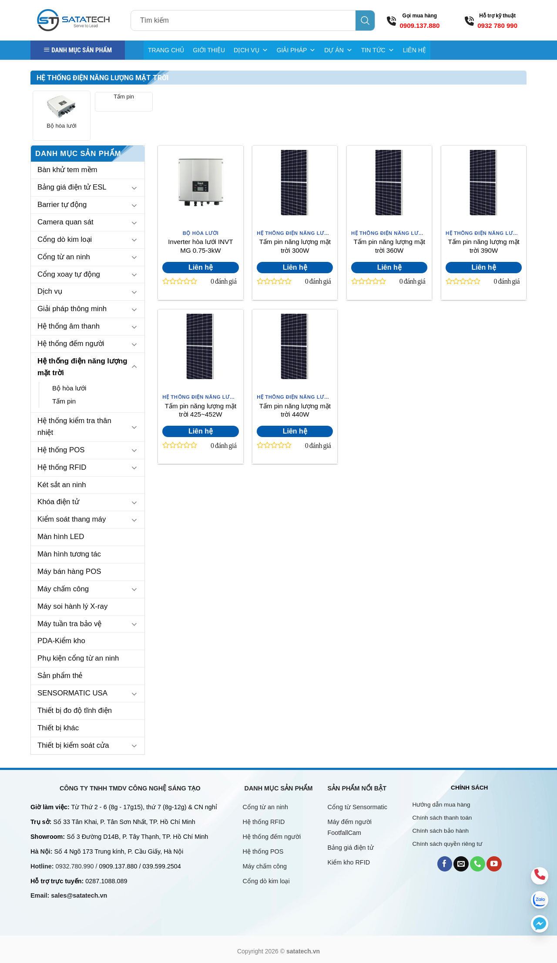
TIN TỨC (377, 50)
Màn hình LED (60, 536)
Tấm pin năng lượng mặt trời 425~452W (200, 410)
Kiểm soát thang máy (71, 519)
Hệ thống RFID (61, 467)
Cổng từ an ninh (63, 257)
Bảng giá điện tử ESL (72, 187)
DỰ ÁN (338, 50)
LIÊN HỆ (414, 50)
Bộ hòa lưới (61, 125)
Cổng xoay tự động (68, 274)
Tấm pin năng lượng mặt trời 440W (295, 410)
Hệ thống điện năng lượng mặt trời (82, 367)
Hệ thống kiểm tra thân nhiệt (74, 427)
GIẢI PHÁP (296, 50)
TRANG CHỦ (166, 50)
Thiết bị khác (58, 728)
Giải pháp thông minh (72, 309)
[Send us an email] (461, 863)
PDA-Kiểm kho (61, 641)
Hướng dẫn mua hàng (441, 804)
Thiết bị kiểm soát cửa (73, 745)
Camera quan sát (65, 222)
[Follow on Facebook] (445, 863)
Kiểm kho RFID (349, 862)
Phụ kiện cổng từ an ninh (78, 658)
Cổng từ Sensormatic (357, 807)
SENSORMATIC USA (72, 693)
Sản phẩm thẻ (60, 675)
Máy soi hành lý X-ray (72, 606)
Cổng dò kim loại (64, 239)
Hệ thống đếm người (70, 343)
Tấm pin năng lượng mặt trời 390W (483, 246)
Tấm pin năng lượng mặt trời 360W (389, 246)
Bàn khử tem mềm (67, 170)
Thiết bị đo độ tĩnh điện (74, 710)
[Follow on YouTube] (494, 863)
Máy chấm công (63, 589)
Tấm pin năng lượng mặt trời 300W (295, 246)
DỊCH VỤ (251, 50)
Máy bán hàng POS (69, 571)
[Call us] (477, 863)
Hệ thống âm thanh (68, 326)
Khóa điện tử (58, 502)
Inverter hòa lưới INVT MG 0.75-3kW (200, 246)
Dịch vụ (49, 291)
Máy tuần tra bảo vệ (69, 624)
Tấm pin (124, 96)
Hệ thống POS (61, 450)
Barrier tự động (62, 204)
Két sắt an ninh (61, 485)
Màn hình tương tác (69, 554)
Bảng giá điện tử (352, 847)
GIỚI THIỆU (209, 50)
